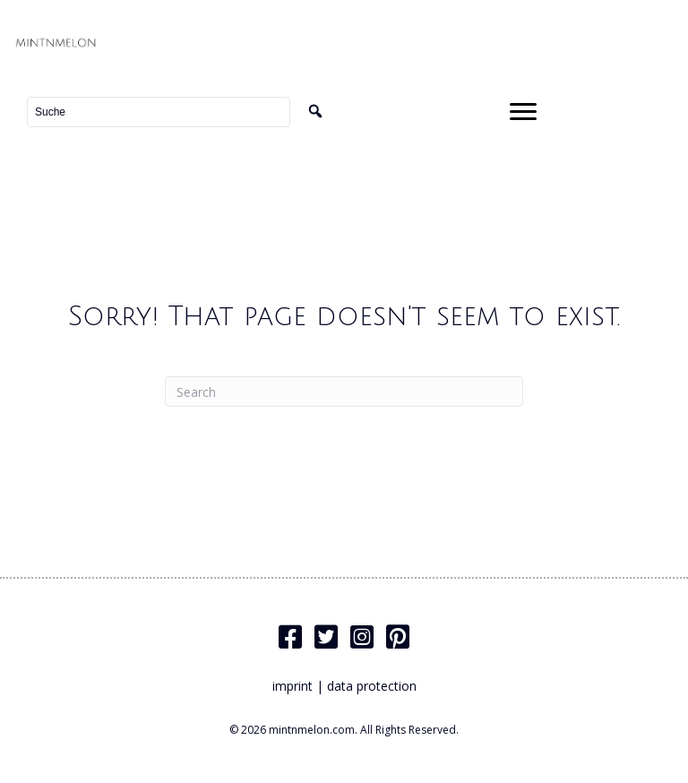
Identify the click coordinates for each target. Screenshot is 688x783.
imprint (292, 685)
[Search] (344, 391)
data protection (372, 685)
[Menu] (523, 112)
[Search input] (158, 112)
